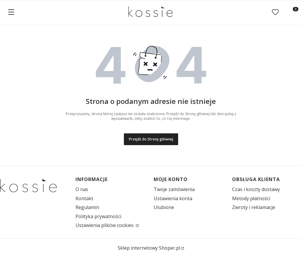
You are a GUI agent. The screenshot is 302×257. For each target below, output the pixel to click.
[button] (11, 12)
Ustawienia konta (173, 198)
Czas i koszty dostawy (256, 189)
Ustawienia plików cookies (105, 225)
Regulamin (87, 207)
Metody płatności (251, 198)
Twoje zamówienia (174, 189)
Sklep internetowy (149, 248)
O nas (82, 189)
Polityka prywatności (98, 216)
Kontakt (84, 198)
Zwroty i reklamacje (253, 207)
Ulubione (164, 207)
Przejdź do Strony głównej (151, 139)
